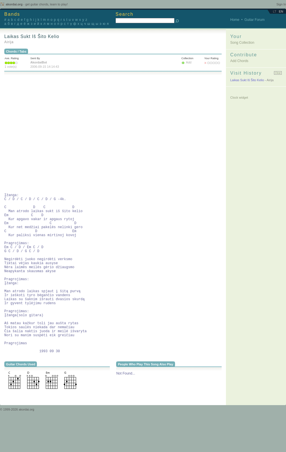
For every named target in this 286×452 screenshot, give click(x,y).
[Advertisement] (55, 133)
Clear (278, 72)
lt (274, 11)
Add (188, 62)
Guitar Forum (255, 20)
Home (234, 20)
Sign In (281, 4)
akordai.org (37, 4)
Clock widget (239, 97)
